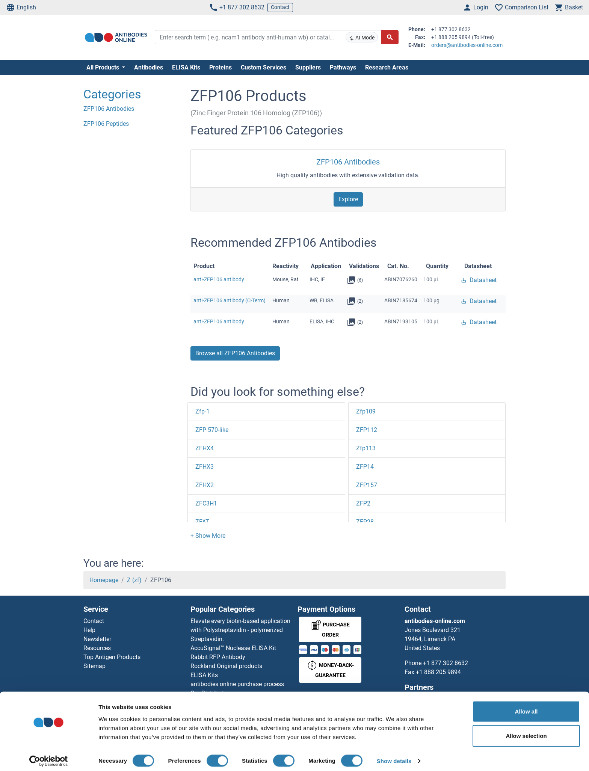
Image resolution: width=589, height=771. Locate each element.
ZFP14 (365, 466)
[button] (207, 535)
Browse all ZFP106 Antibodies (235, 353)
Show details (394, 756)
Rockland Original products (226, 666)
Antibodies (148, 67)
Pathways (343, 67)
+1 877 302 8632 (236, 7)
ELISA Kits (186, 67)
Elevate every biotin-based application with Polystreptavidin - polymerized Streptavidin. (240, 630)
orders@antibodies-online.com (467, 45)
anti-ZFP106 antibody (218, 279)
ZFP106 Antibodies (348, 161)
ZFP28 (365, 521)
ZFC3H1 (206, 503)
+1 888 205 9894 (438, 672)
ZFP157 (366, 485)
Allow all (526, 706)
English (21, 7)
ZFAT (202, 521)
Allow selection (526, 731)
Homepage (103, 580)
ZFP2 (363, 503)
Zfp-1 (202, 411)
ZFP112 (366, 429)
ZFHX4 (204, 448)
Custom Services (263, 67)
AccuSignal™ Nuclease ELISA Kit (233, 648)
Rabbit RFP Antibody (217, 657)
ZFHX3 (204, 466)
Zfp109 (366, 411)
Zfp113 (366, 448)
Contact (280, 7)
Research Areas (386, 67)
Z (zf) (134, 580)
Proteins (220, 67)
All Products (103, 67)
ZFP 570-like (211, 429)
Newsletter (97, 639)
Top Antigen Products (111, 657)
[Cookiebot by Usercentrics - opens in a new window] (49, 756)
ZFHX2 (204, 485)
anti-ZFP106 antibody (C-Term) (229, 300)
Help (89, 630)
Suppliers (308, 67)
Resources (97, 648)
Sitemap (94, 666)
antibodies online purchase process (237, 684)
